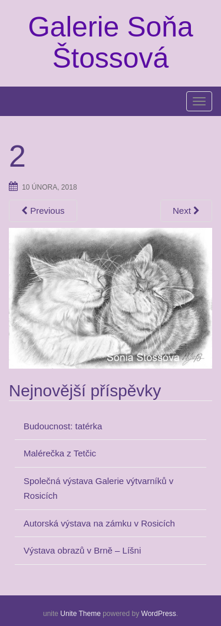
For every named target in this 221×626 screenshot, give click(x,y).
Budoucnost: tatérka (63, 426)
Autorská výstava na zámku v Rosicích (99, 523)
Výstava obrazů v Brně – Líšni (82, 550)
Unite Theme (80, 614)
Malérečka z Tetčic (60, 453)
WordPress (158, 614)
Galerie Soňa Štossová (110, 42)
